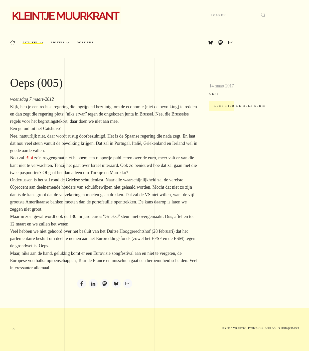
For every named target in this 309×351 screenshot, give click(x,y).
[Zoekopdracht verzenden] (263, 15)
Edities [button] (60, 42)
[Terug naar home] (65, 15)
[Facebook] (81, 283)
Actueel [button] (33, 42)
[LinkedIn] (93, 283)
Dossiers (85, 42)
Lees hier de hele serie (240, 105)
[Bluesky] (116, 283)
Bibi (29, 157)
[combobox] (238, 15)
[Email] (127, 283)
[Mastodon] (104, 283)
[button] (14, 329)
